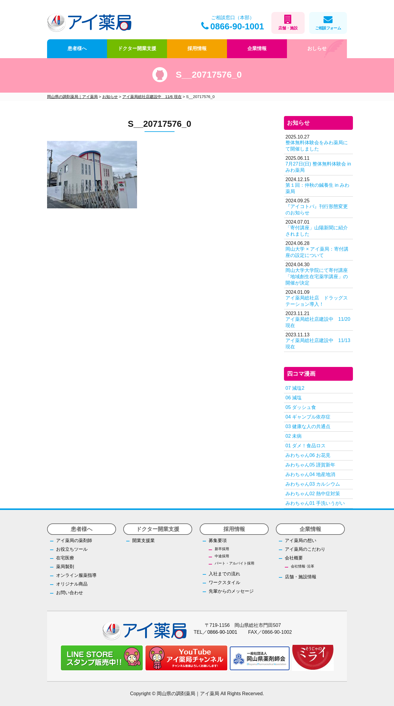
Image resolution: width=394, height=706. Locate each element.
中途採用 (222, 556)
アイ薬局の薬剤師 (74, 540)
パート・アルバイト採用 (234, 563)
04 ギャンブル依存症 (307, 416)
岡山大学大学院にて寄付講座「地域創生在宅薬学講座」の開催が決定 (316, 276)
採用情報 (197, 48)
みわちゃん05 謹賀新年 (310, 464)
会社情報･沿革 (302, 566)
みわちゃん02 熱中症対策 (312, 493)
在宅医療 (65, 557)
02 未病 (293, 436)
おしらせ (317, 48)
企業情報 (257, 48)
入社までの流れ (224, 573)
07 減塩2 (294, 388)
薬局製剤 (65, 566)
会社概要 (294, 557)
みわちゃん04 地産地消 (310, 474)
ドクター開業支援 (137, 48)
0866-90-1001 (232, 26)
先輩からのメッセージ (231, 591)
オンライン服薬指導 (76, 575)
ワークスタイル (224, 582)
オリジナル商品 (72, 583)
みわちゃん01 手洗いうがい (315, 503)
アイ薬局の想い (300, 540)
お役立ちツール (72, 549)
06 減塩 (293, 397)
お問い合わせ (69, 592)
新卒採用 (222, 549)
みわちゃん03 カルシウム (312, 484)
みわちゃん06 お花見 (307, 455)
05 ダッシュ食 (300, 407)
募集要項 (218, 540)
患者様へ (77, 48)
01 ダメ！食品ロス (305, 445)
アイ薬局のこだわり (305, 549)
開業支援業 (143, 540)
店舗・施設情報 (300, 576)
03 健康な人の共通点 (307, 426)
